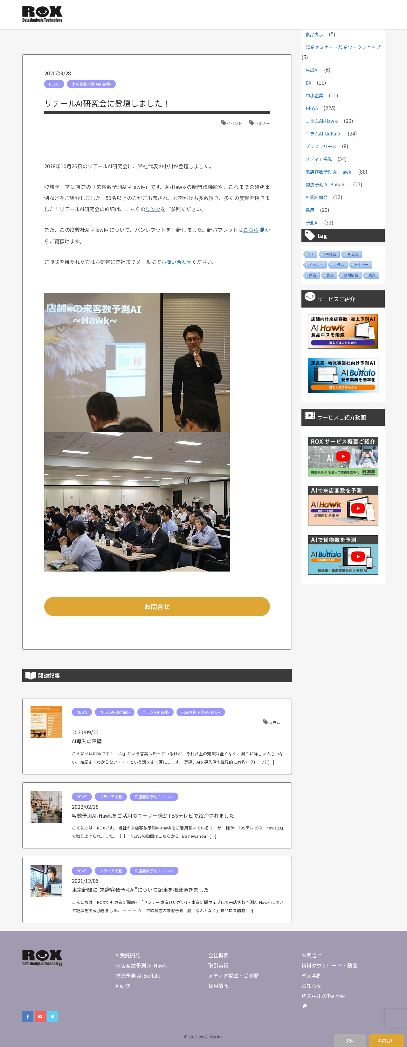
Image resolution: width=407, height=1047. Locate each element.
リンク (153, 209)
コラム (274, 722)
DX (308, 83)
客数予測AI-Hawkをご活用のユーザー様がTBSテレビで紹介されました (153, 815)
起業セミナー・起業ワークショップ (343, 47)
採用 (310, 210)
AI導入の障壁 (87, 741)
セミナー (262, 123)
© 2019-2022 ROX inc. (203, 1036)
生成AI (312, 70)
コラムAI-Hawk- (155, 712)
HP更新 (352, 254)
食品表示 (314, 34)
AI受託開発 (317, 197)
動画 (312, 275)
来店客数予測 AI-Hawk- (91, 84)
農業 (372, 275)
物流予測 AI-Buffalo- (327, 184)
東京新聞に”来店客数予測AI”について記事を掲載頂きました (140, 889)
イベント (234, 123)
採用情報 (351, 275)
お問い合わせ (176, 262)
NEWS (54, 84)
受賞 (330, 275)
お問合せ (157, 606)
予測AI (312, 222)
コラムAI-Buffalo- (115, 712)
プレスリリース (321, 146)
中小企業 (314, 95)
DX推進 (330, 254)
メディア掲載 (111, 796)
